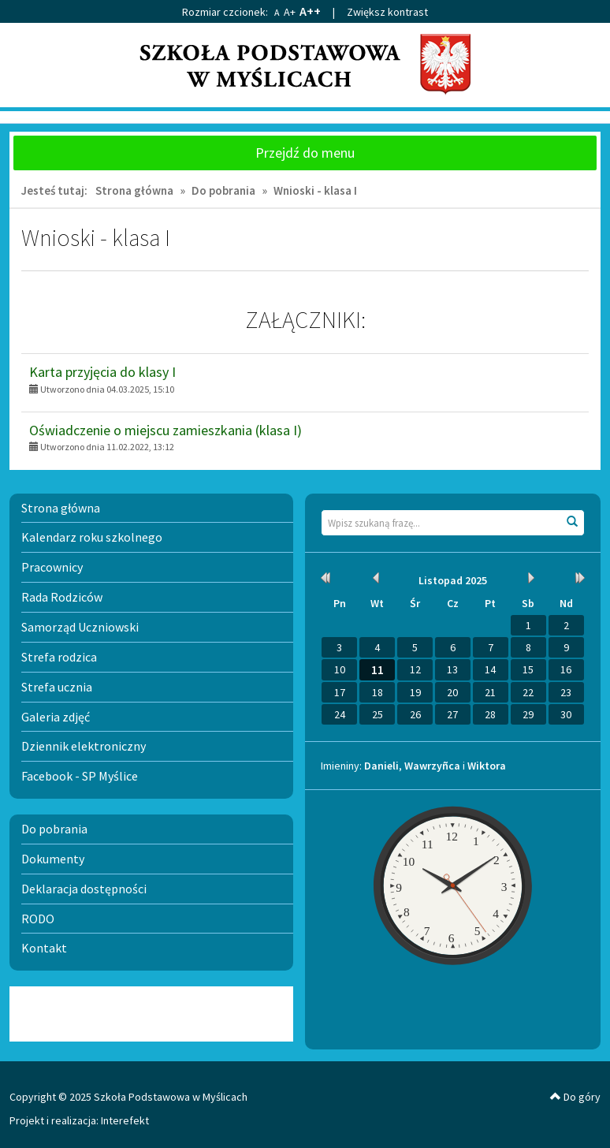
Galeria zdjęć (55, 717)
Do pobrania (223, 190)
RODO (37, 918)
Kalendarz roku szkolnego (91, 537)
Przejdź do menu (305, 153)
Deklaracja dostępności (84, 888)
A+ (290, 12)
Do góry (575, 1097)
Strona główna (134, 190)
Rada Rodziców (61, 597)
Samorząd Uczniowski (80, 627)
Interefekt (125, 1120)
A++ (310, 11)
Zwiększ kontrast (387, 12)
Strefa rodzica (59, 657)
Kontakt (44, 948)
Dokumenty (52, 859)
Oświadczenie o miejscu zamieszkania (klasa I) (165, 430)
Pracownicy (52, 567)
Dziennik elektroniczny (83, 746)
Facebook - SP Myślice (79, 776)
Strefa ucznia (56, 687)
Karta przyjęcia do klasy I (102, 372)
